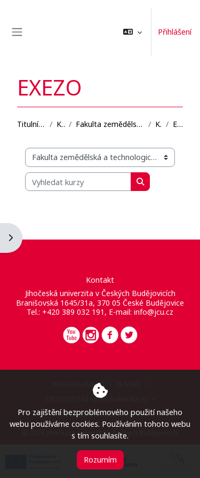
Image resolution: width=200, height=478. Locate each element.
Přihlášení (174, 31)
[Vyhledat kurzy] (78, 182)
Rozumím (100, 459)
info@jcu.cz (153, 312)
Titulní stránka (31, 124)
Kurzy (61, 124)
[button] (132, 32)
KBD (158, 124)
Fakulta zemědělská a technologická (110, 124)
